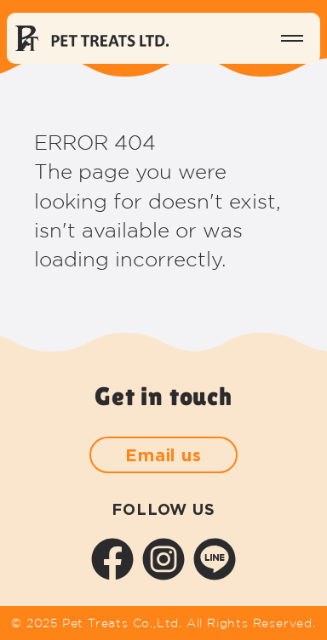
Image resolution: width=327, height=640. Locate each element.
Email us (163, 454)
